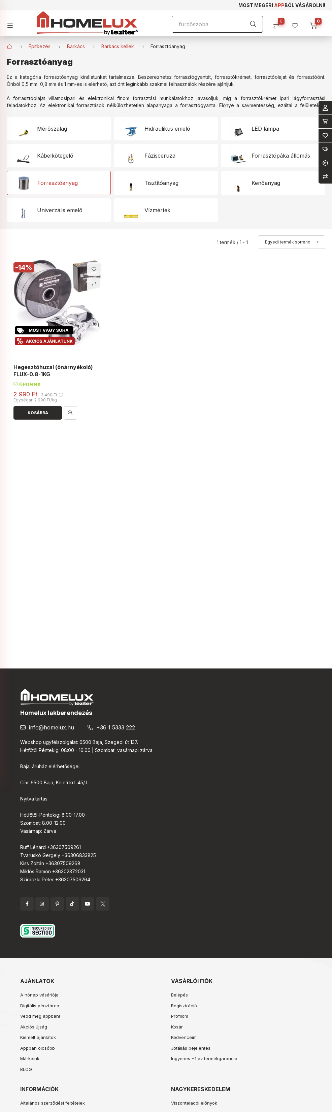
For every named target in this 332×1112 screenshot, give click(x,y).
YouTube (87, 904)
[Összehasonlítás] (279, 23)
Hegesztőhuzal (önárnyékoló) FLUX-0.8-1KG (53, 371)
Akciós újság (33, 1026)
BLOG (26, 1069)
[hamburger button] (13, 23)
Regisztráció (184, 1005)
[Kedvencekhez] (94, 269)
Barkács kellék (117, 46)
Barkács (76, 46)
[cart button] (316, 23)
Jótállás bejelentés (190, 1048)
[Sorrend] (291, 242)
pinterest (57, 904)
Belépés (179, 994)
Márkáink (29, 1058)
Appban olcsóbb (37, 1048)
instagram (42, 904)
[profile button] (297, 23)
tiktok (72, 904)
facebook (27, 904)
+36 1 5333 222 (115, 727)
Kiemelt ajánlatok (38, 1037)
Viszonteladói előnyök (194, 1103)
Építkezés (40, 46)
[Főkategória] (9, 46)
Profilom (179, 1016)
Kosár (177, 1026)
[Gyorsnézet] (70, 413)
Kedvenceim (184, 1037)
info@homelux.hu (51, 727)
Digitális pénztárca (39, 1005)
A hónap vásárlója (39, 994)
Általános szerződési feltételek (52, 1103)
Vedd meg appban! (40, 1016)
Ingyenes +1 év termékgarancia (204, 1058)
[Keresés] (253, 24)
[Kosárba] (37, 413)
